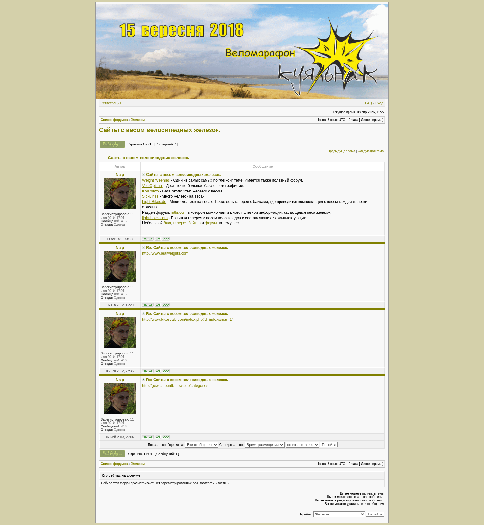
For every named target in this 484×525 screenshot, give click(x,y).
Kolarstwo (150, 191)
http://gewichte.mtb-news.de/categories (175, 385)
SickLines (150, 196)
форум (211, 223)
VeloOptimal (152, 186)
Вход (379, 103)
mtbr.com (178, 212)
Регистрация (111, 103)
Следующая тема (371, 151)
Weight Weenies (156, 180)
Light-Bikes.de (154, 201)
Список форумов (114, 120)
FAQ (368, 103)
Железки (138, 120)
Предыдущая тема (341, 151)
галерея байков (187, 223)
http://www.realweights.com (165, 253)
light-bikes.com (155, 218)
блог (167, 223)
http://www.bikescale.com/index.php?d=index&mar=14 (188, 319)
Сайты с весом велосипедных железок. (159, 129)
